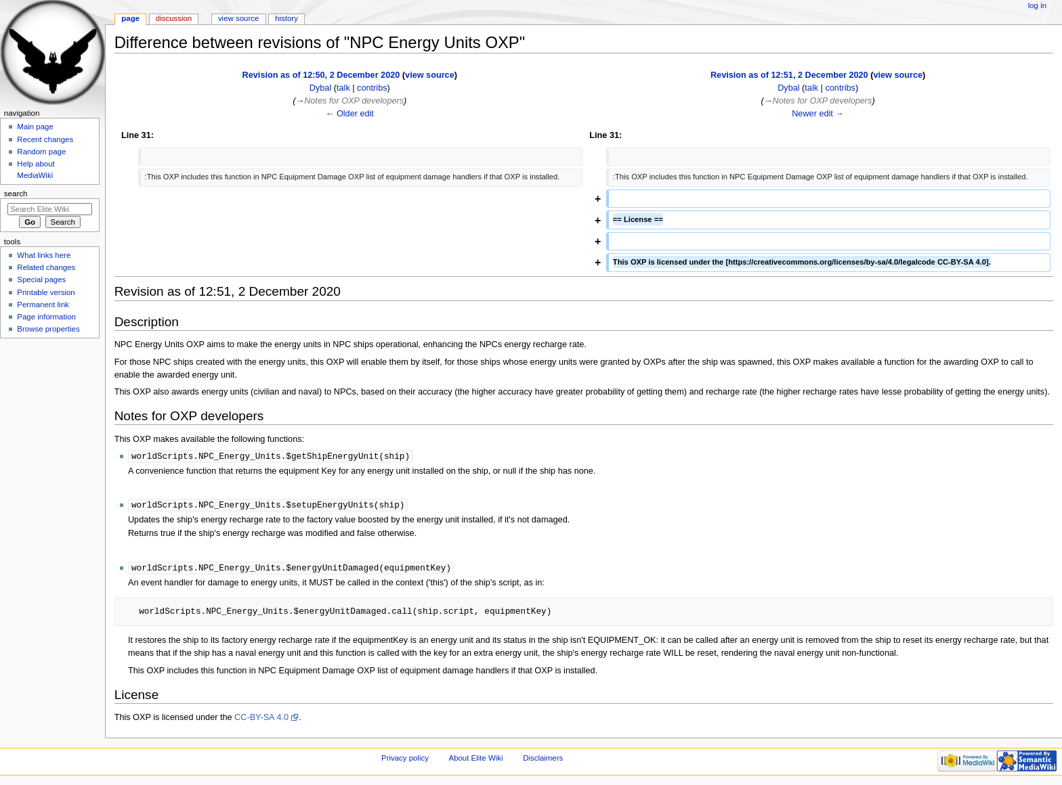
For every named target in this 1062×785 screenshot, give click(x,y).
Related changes (46, 267)
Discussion (174, 18)
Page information (46, 317)
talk (343, 88)
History (286, 18)
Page (130, 18)
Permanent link (42, 304)
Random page (41, 152)
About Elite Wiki (476, 760)
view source (429, 75)
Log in (1037, 5)
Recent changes (45, 139)
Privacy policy (405, 760)
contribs (372, 88)
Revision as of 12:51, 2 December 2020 (789, 75)
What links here (43, 255)
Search (16, 193)
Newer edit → (818, 113)
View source (238, 18)
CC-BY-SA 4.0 (261, 719)
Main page (35, 126)
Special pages (41, 279)
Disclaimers (543, 760)
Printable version (46, 292)
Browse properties (48, 329)
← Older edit (350, 113)
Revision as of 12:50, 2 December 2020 (321, 75)
